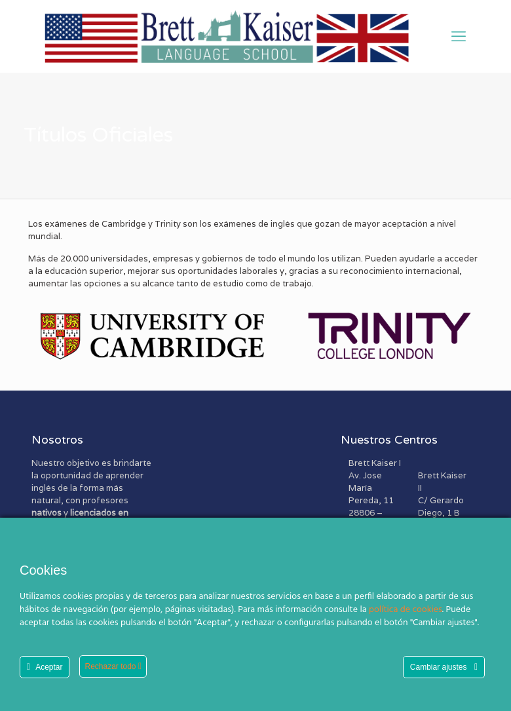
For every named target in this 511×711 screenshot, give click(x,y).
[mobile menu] (458, 36)
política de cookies (405, 609)
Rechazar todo (113, 666)
